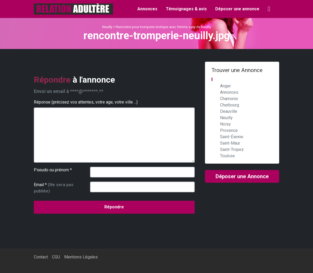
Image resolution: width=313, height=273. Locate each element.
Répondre (114, 206)
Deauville (228, 111)
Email (53, 188)
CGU (56, 256)
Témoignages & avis (186, 8)
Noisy (225, 124)
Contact (41, 256)
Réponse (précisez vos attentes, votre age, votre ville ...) (86, 102)
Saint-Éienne (231, 136)
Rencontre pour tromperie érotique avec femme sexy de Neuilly (163, 27)
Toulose (227, 155)
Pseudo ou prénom (53, 169)
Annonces (147, 8)
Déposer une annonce (237, 8)
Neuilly (107, 27)
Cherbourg (229, 105)
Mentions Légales (81, 256)
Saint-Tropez (232, 149)
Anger (225, 85)
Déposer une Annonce (242, 176)
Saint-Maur (230, 143)
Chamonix (229, 98)
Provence (229, 130)
